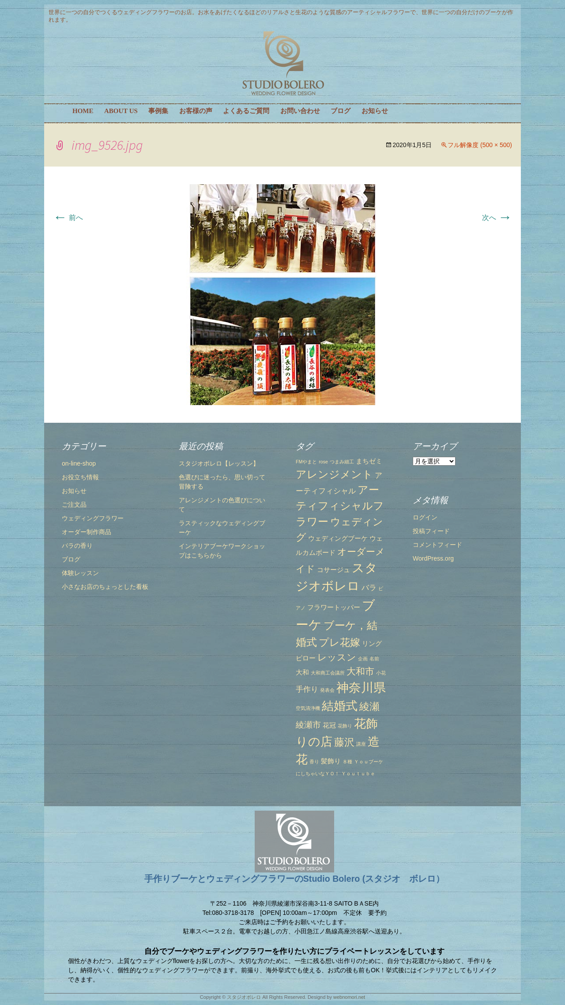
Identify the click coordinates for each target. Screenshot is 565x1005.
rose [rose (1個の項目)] (323, 461)
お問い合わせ (300, 110)
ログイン (425, 517)
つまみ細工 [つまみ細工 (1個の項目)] (342, 461)
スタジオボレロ (244, 997)
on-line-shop (79, 463)
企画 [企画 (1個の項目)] (363, 658)
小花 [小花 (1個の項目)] (381, 672)
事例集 (158, 110)
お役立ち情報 (80, 477)
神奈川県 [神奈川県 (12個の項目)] (361, 687)
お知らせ (375, 110)
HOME (83, 110)
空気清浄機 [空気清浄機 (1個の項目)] (308, 708)
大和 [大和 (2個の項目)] (302, 672)
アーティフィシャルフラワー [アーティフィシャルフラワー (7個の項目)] (340, 505)
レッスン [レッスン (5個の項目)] (336, 657)
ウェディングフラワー (93, 518)
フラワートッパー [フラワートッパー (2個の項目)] (333, 607)
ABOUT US (121, 110)
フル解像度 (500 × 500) (480, 144)
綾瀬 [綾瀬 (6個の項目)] (369, 706)
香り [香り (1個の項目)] (314, 761)
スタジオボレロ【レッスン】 (219, 463)
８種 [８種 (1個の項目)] (347, 761)
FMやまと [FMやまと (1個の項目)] (306, 461)
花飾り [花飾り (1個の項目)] (345, 725)
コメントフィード (437, 544)
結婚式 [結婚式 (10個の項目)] (340, 706)
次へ (497, 217)
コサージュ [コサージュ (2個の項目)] (333, 569)
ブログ (340, 110)
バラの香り (77, 545)
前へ (68, 217)
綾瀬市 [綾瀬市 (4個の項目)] (308, 724)
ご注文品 (74, 504)
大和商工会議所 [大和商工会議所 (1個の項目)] (328, 672)
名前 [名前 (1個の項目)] (374, 658)
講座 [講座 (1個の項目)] (361, 744)
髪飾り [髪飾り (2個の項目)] (331, 761)
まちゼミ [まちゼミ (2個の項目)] (369, 461)
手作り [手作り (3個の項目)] (307, 689)
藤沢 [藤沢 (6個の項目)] (344, 742)
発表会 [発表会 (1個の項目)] (327, 690)
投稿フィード (431, 531)
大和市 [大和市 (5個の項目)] (360, 671)
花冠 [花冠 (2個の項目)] (329, 725)
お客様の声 (195, 110)
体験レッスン (80, 572)
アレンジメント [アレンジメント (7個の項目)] (334, 474)
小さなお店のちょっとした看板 (105, 586)
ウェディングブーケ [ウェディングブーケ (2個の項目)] (338, 538)
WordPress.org (433, 558)
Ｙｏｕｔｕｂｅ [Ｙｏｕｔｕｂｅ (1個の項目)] (358, 773)
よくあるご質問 (246, 110)
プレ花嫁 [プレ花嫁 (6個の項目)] (339, 642)
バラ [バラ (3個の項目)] (369, 587)
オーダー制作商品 (86, 531)
